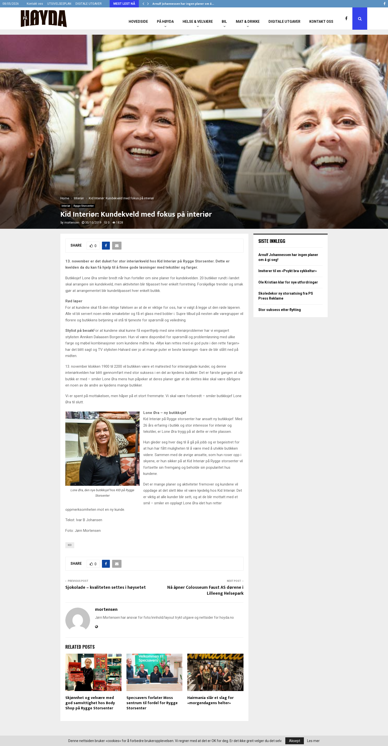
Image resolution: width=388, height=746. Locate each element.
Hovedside (138, 22)
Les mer (313, 741)
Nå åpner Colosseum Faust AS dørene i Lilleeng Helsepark (205, 590)
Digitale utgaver (284, 22)
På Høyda (165, 22)
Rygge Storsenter (83, 206)
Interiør (66, 206)
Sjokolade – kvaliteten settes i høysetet (105, 587)
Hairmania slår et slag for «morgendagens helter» (210, 700)
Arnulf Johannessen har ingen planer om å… (183, 3)
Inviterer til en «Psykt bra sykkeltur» (287, 271)
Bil (224, 22)
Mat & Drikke (248, 22)
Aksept (294, 741)
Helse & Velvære (198, 22)
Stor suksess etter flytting (279, 310)
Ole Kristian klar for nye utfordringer (288, 282)
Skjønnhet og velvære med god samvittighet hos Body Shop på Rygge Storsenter (90, 703)
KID (70, 545)
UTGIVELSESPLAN (59, 3)
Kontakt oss (35, 3)
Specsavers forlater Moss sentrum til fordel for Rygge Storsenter (152, 703)
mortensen (71, 222)
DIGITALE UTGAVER (88, 3)
